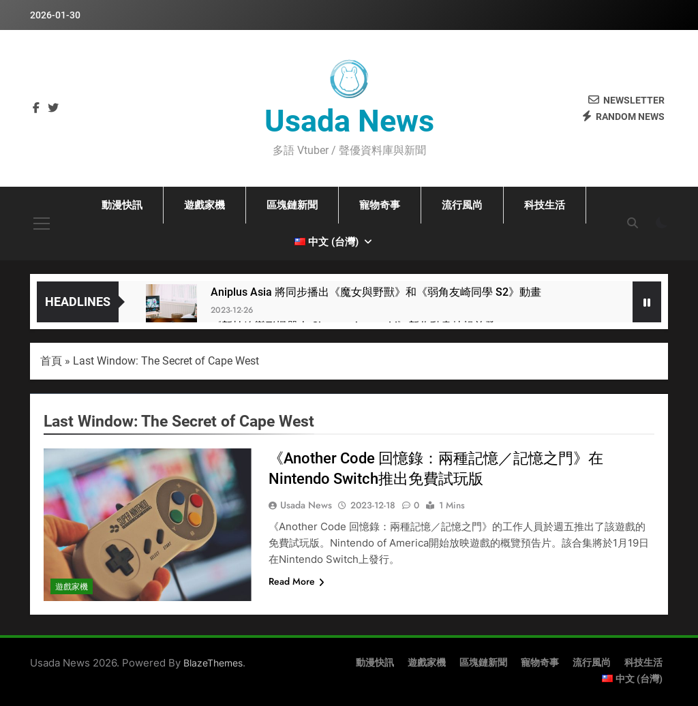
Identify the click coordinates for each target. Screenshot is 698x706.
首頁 (51, 360)
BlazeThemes (213, 663)
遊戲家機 (204, 205)
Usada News (349, 121)
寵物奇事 (379, 205)
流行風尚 (462, 205)
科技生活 (544, 205)
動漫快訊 (122, 205)
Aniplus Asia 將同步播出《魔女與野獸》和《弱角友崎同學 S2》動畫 (376, 292)
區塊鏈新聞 (292, 205)
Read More (296, 581)
